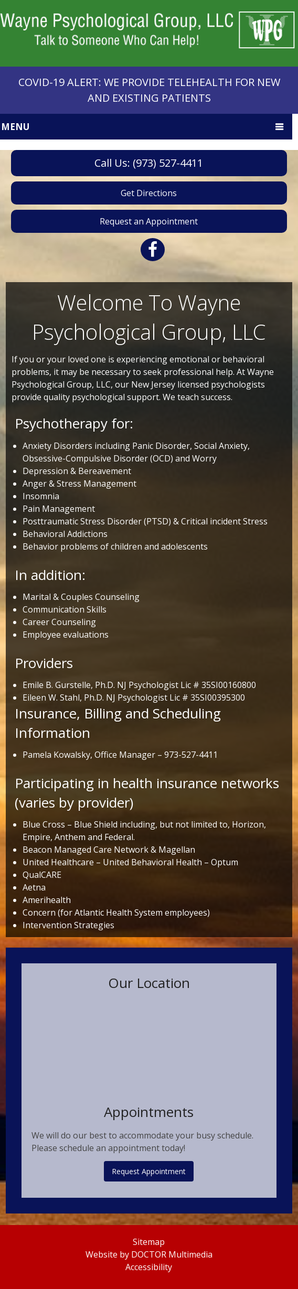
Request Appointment (149, 1171)
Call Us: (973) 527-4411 (148, 163)
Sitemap (149, 1242)
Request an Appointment (149, 221)
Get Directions (149, 193)
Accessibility (148, 1267)
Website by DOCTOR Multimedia (149, 1254)
